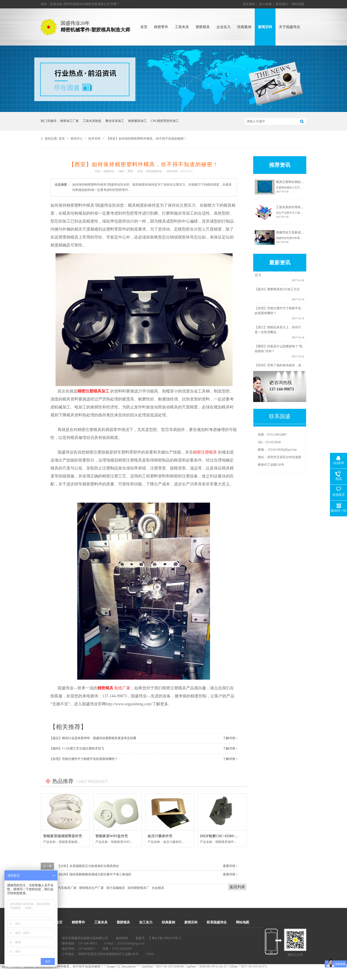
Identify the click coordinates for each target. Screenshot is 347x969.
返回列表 (237, 887)
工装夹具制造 (92, 121)
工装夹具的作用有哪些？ (293, 207)
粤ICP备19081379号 (165, 938)
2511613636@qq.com (282, 449)
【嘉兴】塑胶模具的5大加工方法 (277, 290)
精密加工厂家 (69, 121)
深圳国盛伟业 (154, 171)
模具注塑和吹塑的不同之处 (294, 182)
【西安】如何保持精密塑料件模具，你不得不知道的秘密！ (146, 138)
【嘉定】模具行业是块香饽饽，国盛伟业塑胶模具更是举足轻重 (93, 738)
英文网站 (249, 4)
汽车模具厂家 (67, 888)
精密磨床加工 (137, 121)
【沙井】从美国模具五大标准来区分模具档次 (88, 866)
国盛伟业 (109, 171)
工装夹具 (101, 922)
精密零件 (78, 922)
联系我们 (282, 4)
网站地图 (298, 4)
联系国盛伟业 (217, 922)
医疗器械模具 (115, 888)
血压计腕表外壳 (160, 836)
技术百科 (94, 138)
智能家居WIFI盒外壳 (111, 836)
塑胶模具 (123, 922)
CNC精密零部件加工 (165, 121)
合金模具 (158, 888)
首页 (62, 138)
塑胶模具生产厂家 (91, 888)
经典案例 (168, 922)
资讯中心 (76, 138)
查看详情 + (230, 866)
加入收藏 (265, 4)
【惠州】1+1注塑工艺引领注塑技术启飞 (77, 748)
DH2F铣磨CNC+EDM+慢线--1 (223, 836)
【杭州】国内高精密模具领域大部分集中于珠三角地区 (94, 874)
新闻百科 (191, 922)
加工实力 (145, 922)
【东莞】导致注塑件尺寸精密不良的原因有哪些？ (84, 759)
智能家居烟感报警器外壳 (62, 836)
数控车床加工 (115, 121)
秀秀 (130, 171)
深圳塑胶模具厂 (138, 888)
